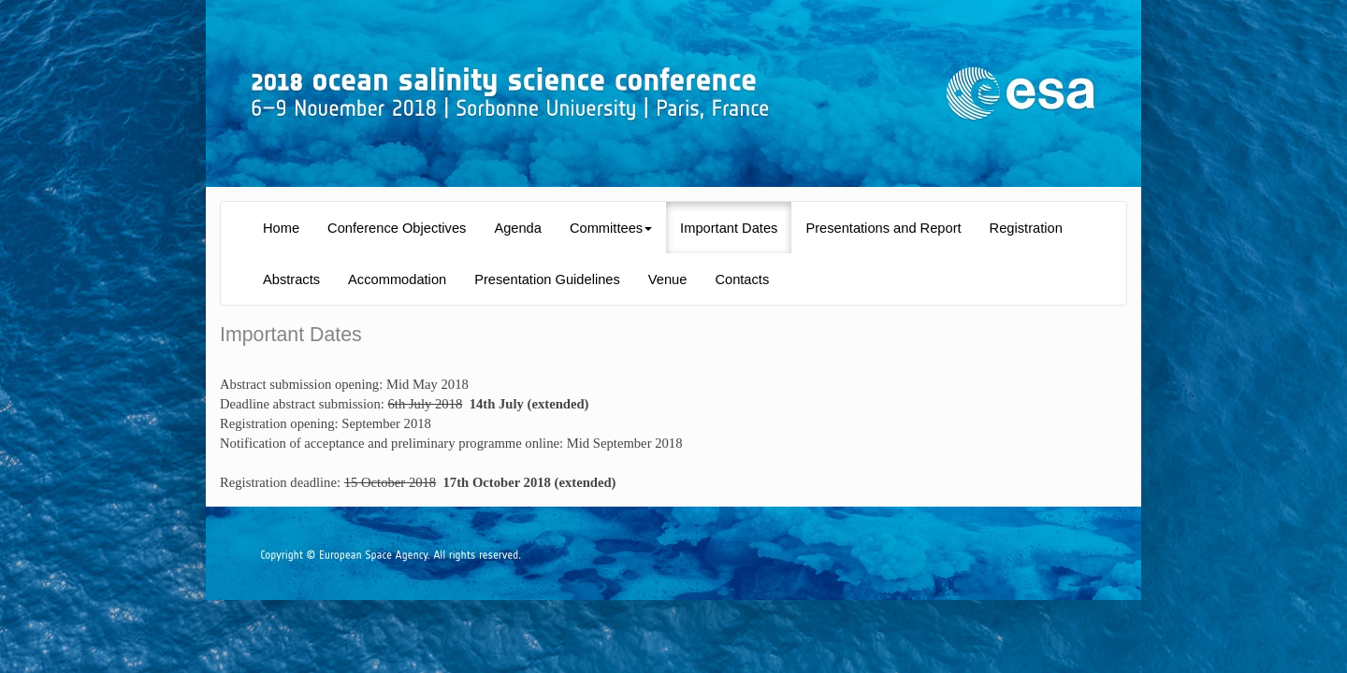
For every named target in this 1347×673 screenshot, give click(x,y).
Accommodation (397, 279)
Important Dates (728, 228)
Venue (668, 279)
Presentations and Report (883, 228)
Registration (1026, 228)
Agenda (518, 228)
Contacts (742, 279)
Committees (611, 228)
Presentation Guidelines (547, 279)
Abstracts (291, 279)
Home (281, 228)
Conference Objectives (396, 228)
